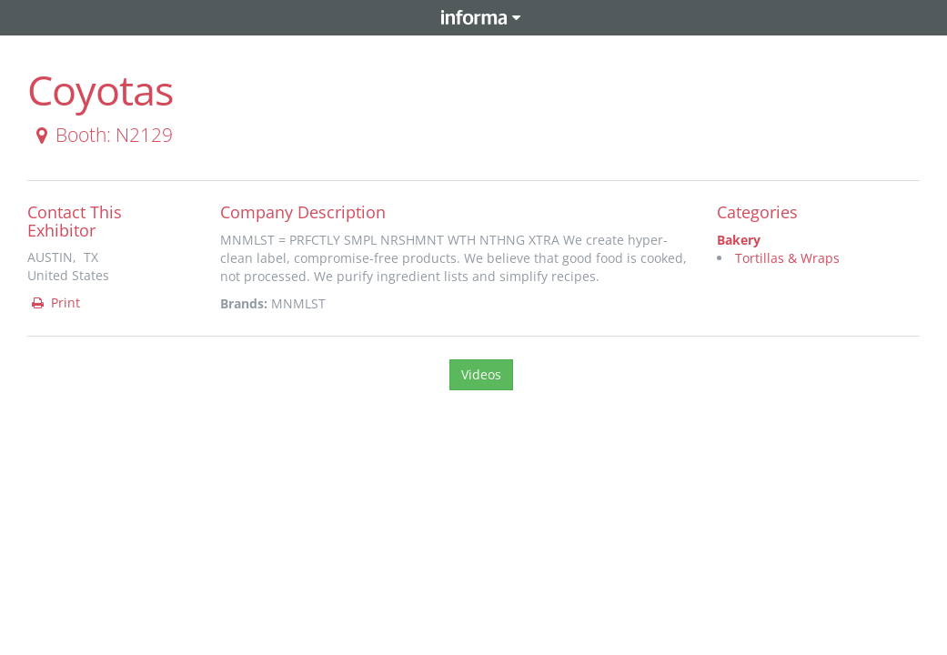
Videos (481, 374)
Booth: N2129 (101, 134)
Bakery (739, 239)
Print (54, 302)
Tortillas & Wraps (787, 258)
